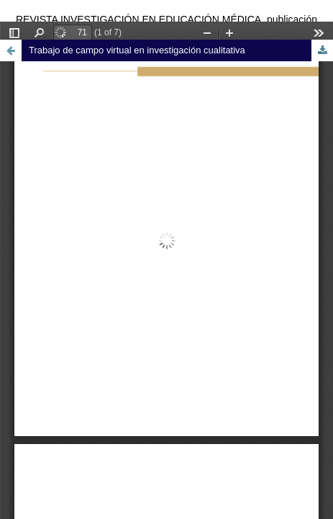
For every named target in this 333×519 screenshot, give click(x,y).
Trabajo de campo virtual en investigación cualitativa (137, 50)
